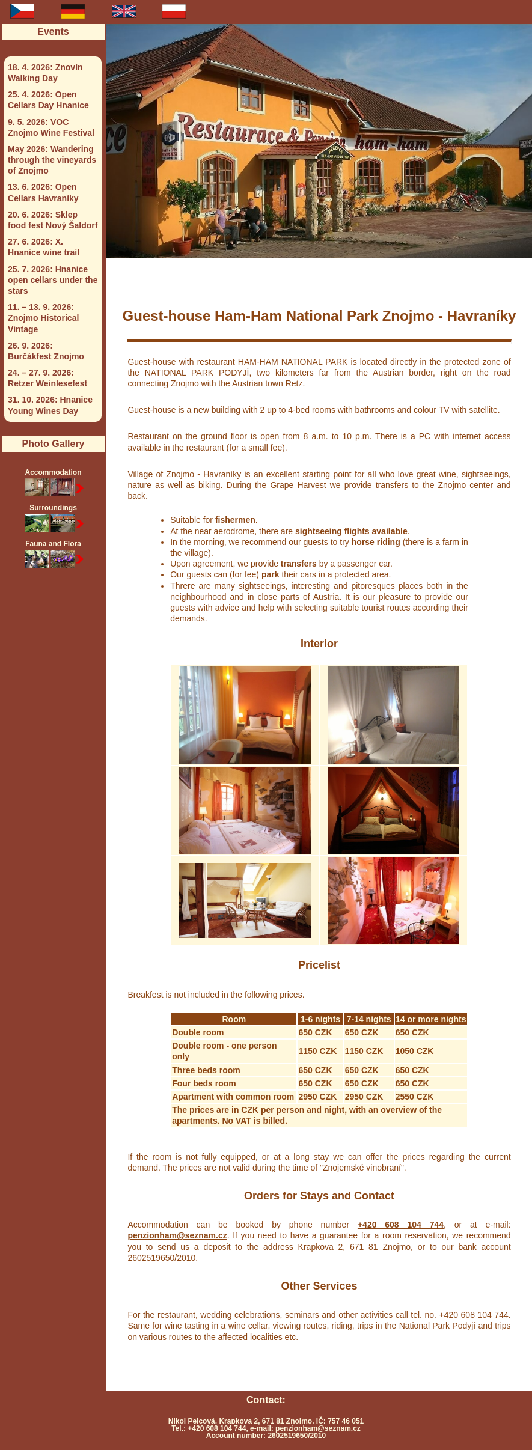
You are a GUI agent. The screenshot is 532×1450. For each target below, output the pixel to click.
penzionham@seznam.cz (177, 1235)
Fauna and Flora (53, 555)
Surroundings (53, 519)
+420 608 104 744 (401, 1224)
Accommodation (53, 483)
